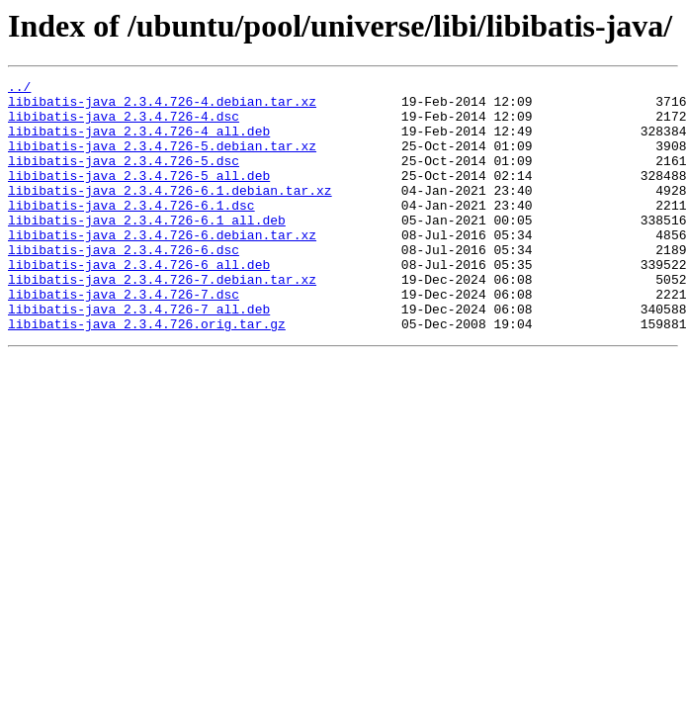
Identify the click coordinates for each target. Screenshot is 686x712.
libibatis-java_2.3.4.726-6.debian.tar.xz (162, 267)
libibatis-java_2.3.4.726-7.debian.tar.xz (162, 320)
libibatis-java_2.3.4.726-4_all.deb (139, 142)
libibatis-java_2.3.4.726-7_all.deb (139, 356)
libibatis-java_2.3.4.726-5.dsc (123, 178)
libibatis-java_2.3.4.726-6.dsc (123, 285)
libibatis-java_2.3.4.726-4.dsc (123, 125)
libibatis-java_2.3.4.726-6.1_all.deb (147, 249)
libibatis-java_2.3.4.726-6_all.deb (139, 303)
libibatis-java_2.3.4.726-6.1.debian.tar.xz (170, 213)
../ (19, 89)
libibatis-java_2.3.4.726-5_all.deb (139, 196)
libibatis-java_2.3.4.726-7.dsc (123, 338)
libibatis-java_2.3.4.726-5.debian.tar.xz (162, 160)
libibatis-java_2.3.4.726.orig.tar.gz (147, 374)
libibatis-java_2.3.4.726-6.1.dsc (131, 231)
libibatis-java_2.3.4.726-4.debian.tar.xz (162, 107)
